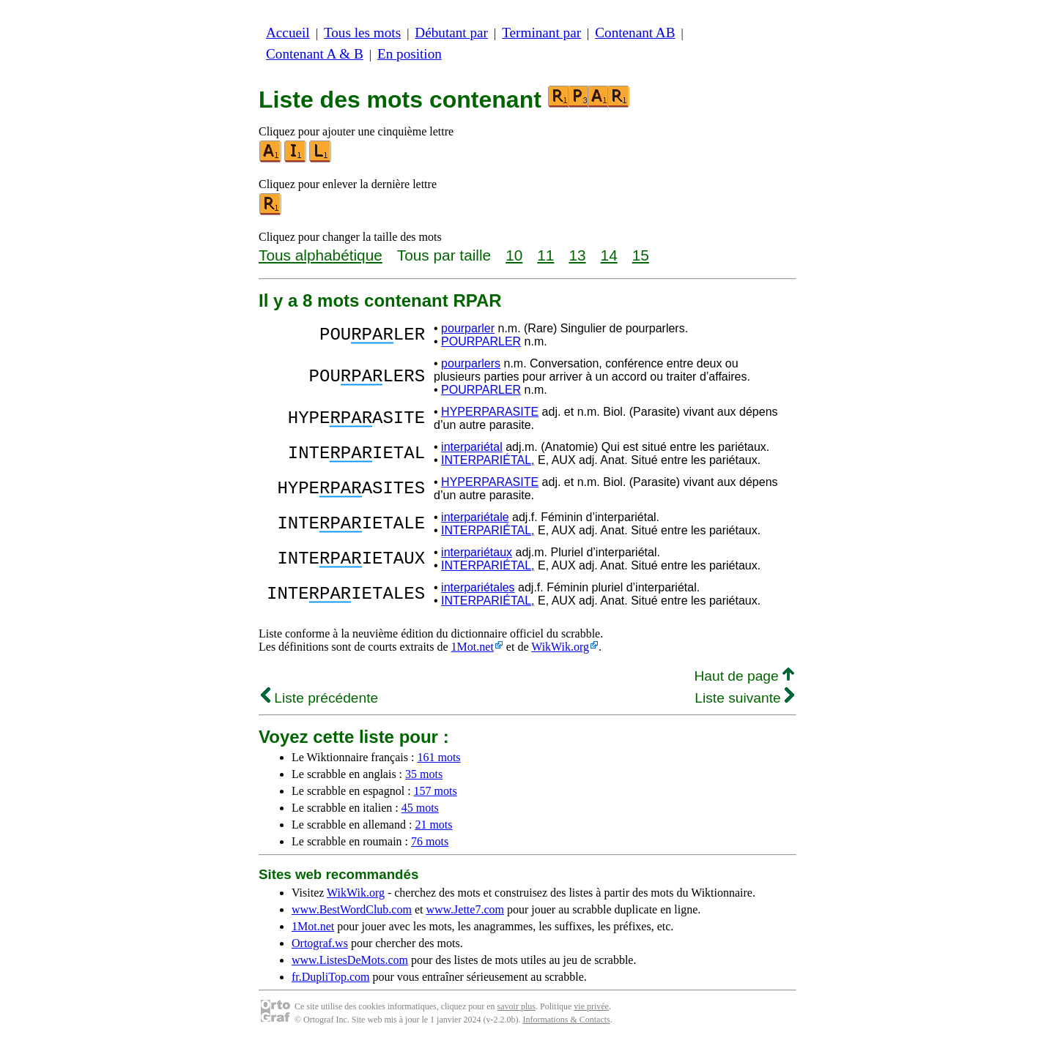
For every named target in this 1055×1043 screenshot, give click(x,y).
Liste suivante (744, 698)
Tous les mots (362, 32)
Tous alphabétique (320, 255)
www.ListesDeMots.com (350, 960)
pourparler (468, 328)
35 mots (424, 774)
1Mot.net (472, 646)
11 (545, 255)
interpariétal (472, 447)
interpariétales (478, 587)
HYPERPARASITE (489, 411)
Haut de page (744, 676)
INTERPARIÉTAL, (487, 460)
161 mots (438, 757)
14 (609, 255)
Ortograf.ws (320, 943)
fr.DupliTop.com (330, 977)
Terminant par (541, 32)
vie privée (591, 1006)
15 (640, 255)
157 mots (435, 791)
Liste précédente (319, 698)
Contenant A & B (314, 53)
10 (514, 255)
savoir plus (516, 1006)
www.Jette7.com (465, 909)
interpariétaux (476, 552)
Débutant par (451, 32)
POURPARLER (481, 341)
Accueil (288, 32)
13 (577, 255)
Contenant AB (635, 32)
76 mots (429, 841)
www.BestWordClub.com (352, 909)
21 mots (433, 824)
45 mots (420, 807)
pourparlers (470, 363)
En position (409, 53)
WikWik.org (560, 646)
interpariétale (475, 517)
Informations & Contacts (566, 1019)
